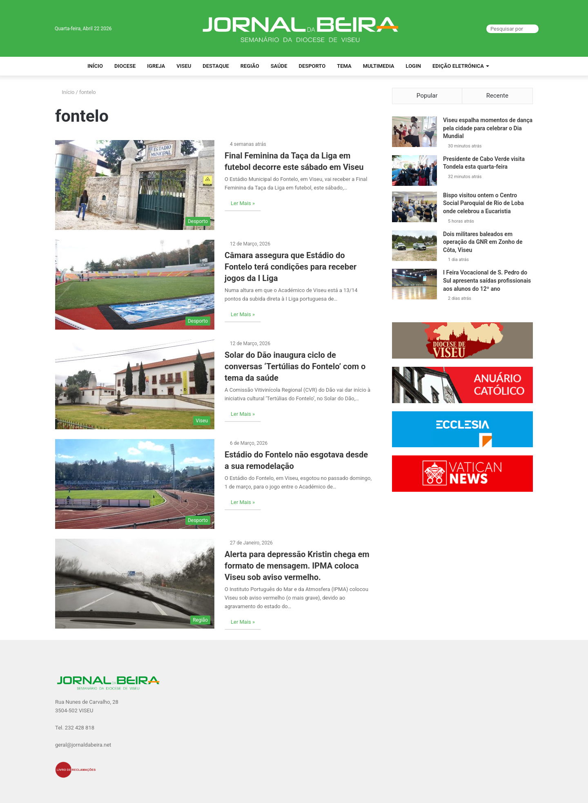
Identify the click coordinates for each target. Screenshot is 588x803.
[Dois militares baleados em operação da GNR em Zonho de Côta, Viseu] (414, 245)
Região (250, 66)
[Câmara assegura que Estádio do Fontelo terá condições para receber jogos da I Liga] (134, 285)
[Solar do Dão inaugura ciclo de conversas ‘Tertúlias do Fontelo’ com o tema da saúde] (134, 384)
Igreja (156, 66)
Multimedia (378, 66)
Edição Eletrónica (458, 66)
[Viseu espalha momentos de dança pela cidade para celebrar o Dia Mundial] (414, 131)
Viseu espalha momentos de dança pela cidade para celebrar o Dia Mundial (487, 128)
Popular (427, 95)
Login (413, 66)
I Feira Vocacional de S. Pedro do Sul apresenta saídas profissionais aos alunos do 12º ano (487, 280)
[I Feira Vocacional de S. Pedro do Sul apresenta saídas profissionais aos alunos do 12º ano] (414, 284)
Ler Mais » (243, 203)
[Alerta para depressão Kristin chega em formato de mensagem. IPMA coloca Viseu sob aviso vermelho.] (134, 584)
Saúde (279, 66)
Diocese (125, 66)
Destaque (216, 66)
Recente (497, 95)
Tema (344, 66)
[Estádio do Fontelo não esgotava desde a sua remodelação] (134, 484)
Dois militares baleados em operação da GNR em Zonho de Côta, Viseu (482, 242)
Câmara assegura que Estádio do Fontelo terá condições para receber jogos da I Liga (290, 266)
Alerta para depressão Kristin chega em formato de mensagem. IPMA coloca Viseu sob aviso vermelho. (297, 565)
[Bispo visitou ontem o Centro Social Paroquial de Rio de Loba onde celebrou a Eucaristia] (414, 207)
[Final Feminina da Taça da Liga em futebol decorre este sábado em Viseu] (134, 185)
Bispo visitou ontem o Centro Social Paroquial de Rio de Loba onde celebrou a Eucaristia (483, 203)
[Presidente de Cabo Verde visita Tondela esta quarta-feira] (414, 170)
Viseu (183, 66)
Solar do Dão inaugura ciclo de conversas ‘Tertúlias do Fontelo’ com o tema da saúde (295, 366)
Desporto (311, 66)
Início (95, 66)
